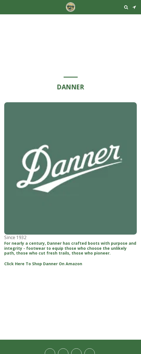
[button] (6, 7)
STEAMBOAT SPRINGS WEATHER (70, 21)
